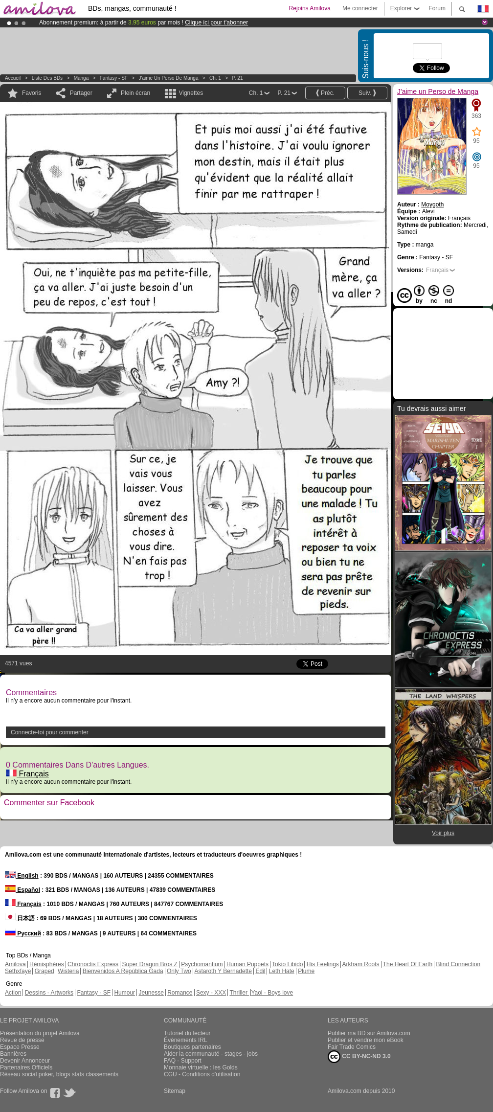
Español (22, 889)
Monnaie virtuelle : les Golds (201, 1067)
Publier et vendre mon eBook (365, 1040)
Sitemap (174, 1091)
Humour (124, 992)
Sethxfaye (18, 971)
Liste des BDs (47, 78)
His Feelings (323, 964)
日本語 (20, 918)
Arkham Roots (361, 964)
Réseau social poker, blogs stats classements (59, 1074)
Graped (44, 971)
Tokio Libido (287, 964)
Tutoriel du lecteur (187, 1033)
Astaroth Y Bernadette (223, 971)
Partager (81, 93)
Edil (260, 971)
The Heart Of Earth (407, 964)
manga (81, 78)
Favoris (31, 93)
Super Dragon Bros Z (149, 964)
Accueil (13, 78)
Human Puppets (247, 964)
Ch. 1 (215, 78)
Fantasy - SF (114, 78)
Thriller (239, 992)
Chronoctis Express (92, 964)
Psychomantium (202, 964)
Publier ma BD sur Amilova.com (369, 1033)
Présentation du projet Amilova (40, 1033)
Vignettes (191, 93)
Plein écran (135, 93)
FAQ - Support (183, 1060)
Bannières (13, 1053)
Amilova (15, 964)
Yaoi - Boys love (272, 992)
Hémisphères (46, 964)
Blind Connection (458, 964)
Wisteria (68, 971)
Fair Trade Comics (352, 1047)
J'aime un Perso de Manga (169, 78)
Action (13, 992)
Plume (306, 971)
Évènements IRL (185, 1040)
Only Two (179, 971)
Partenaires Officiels (26, 1067)
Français (27, 774)
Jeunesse (150, 992)
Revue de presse (22, 1040)
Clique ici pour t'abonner (216, 22)
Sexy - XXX (211, 992)
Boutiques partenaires (192, 1047)
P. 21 (237, 78)
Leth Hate (281, 971)
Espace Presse (20, 1047)
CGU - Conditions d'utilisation (202, 1074)
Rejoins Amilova (310, 8)
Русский (23, 933)
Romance (179, 992)
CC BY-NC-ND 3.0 (359, 1056)
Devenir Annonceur (25, 1060)
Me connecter (360, 8)
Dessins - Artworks (49, 992)
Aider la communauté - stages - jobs (211, 1053)
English (22, 875)
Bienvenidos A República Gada (123, 971)
